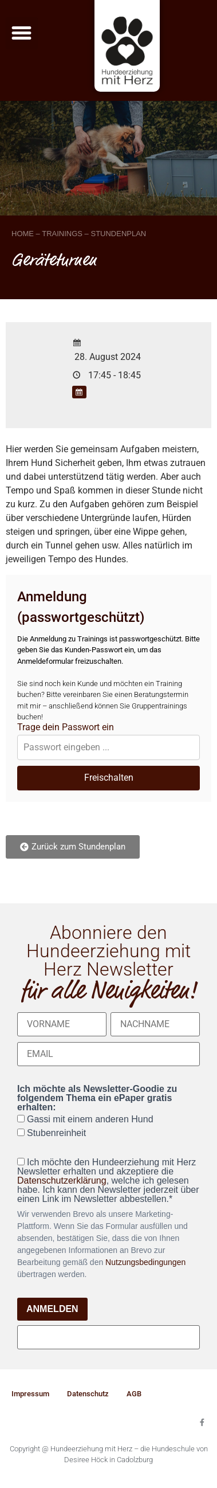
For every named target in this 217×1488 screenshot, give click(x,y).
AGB (134, 1393)
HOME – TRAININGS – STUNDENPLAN (78, 233)
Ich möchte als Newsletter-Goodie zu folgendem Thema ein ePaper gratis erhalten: (97, 1098)
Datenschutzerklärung (61, 1180)
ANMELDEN (52, 1309)
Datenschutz (88, 1393)
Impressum (30, 1393)
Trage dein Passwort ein (65, 727)
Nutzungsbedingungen (145, 1262)
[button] (22, 33)
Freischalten (108, 777)
